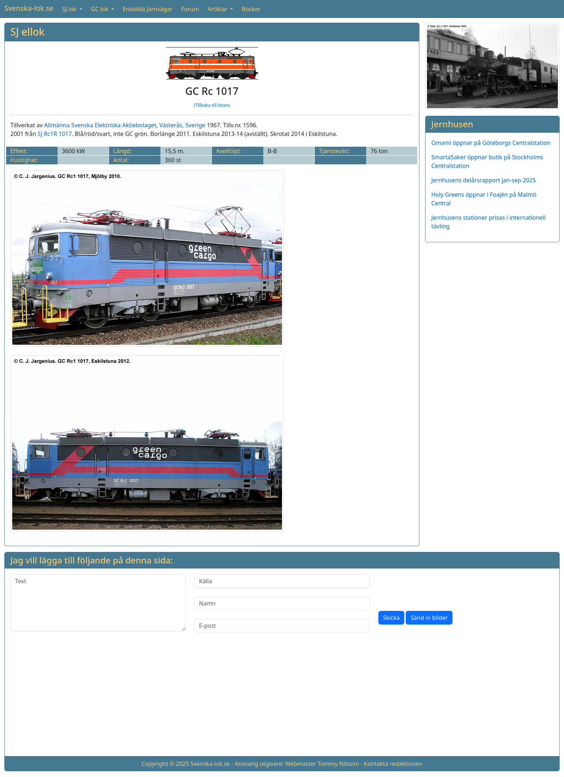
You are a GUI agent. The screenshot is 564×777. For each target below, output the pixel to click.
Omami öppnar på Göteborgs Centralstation (491, 143)
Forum (190, 9)
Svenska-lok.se (29, 8)
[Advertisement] (282, 700)
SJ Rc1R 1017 (55, 134)
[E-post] (281, 625)
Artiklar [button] (218, 9)
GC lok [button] (100, 9)
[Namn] (281, 603)
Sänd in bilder (428, 618)
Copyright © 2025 (165, 764)
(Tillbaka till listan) (212, 105)
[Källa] (281, 581)
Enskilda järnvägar (147, 9)
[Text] (98, 602)
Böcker (251, 9)
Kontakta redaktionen (393, 764)
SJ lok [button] (70, 9)
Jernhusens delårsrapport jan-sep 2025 (483, 180)
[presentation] (433, 588)
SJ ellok (27, 31)
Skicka (391, 618)
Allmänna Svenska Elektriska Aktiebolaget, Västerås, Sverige (124, 125)
